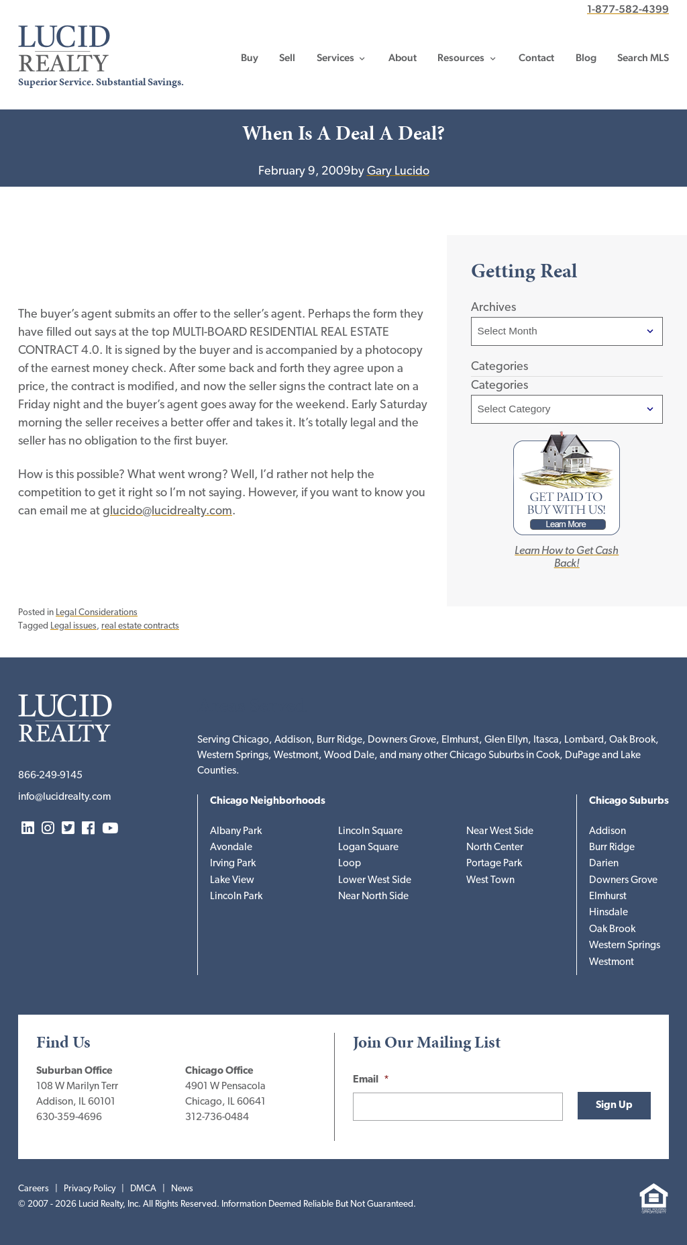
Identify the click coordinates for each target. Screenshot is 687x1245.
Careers (33, 1189)
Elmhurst (608, 897)
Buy (249, 58)
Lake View (232, 881)
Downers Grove (623, 881)
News (182, 1189)
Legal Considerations (97, 612)
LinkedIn (27, 829)
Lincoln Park (236, 897)
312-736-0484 (217, 1118)
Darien (604, 864)
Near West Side (499, 832)
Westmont (611, 963)
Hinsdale (608, 913)
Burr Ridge (612, 848)
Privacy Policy (89, 1189)
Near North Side (373, 897)
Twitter (68, 829)
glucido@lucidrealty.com (167, 511)
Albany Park (236, 832)
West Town (490, 881)
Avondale (231, 848)
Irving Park (233, 864)
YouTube (110, 829)
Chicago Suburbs (629, 801)
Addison (607, 832)
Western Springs (624, 946)
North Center (494, 848)
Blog (586, 58)
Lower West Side (374, 881)
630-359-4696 (69, 1118)
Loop (349, 864)
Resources (460, 58)
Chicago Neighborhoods (267, 801)
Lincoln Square (370, 832)
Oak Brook (612, 930)
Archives (493, 308)
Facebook (88, 829)
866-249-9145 (50, 776)
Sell (287, 58)
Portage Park (494, 864)
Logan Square (368, 848)
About (402, 58)
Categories (499, 385)
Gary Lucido (398, 171)
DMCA (143, 1189)
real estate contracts (140, 626)
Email (371, 1080)
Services (335, 58)
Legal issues (73, 626)
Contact (536, 58)
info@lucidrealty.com (64, 797)
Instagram (48, 829)
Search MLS (643, 58)
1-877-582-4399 (628, 9)
